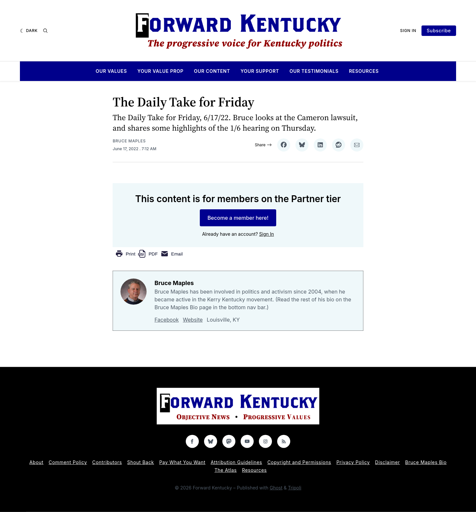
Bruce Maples (129, 140)
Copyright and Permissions (299, 462)
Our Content (212, 71)
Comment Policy (68, 462)
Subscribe (439, 30)
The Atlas (225, 470)
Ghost (276, 487)
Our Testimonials (314, 71)
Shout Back (140, 462)
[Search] (45, 30)
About (36, 462)
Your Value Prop (160, 71)
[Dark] (29, 30)
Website (193, 319)
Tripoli (294, 487)
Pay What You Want (182, 462)
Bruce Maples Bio (426, 462)
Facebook (166, 319)
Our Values (111, 71)
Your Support (260, 71)
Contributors (107, 462)
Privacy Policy (353, 462)
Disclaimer (387, 462)
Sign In (408, 30)
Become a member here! (238, 218)
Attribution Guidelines (236, 462)
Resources (364, 71)
